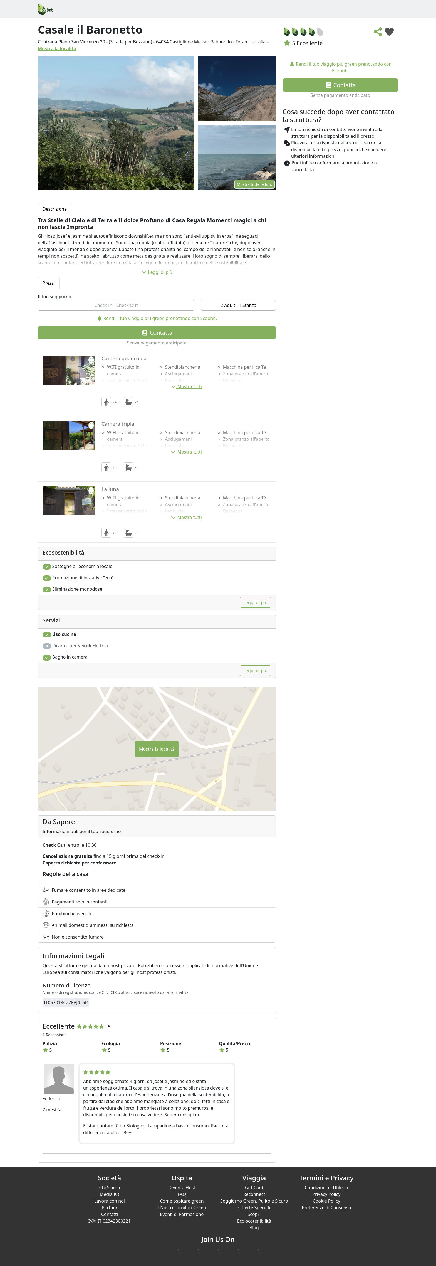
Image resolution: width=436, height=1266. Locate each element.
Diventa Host (182, 1187)
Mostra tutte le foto (254, 184)
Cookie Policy (326, 1201)
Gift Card (254, 1187)
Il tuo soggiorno (54, 297)
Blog (254, 1228)
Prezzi (49, 283)
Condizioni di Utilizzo (326, 1187)
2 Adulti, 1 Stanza (238, 305)
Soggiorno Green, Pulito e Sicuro (254, 1201)
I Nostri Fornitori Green (182, 1208)
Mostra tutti (186, 386)
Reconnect (254, 1194)
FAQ (182, 1194)
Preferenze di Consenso (326, 1208)
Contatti (109, 1214)
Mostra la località (57, 48)
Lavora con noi (109, 1201)
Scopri (254, 1214)
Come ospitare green (182, 1201)
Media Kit (109, 1194)
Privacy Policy (326, 1194)
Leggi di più (156, 272)
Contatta (156, 332)
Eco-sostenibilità (254, 1221)
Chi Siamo (109, 1187)
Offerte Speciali (254, 1208)
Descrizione (55, 209)
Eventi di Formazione (182, 1214)
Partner (110, 1208)
